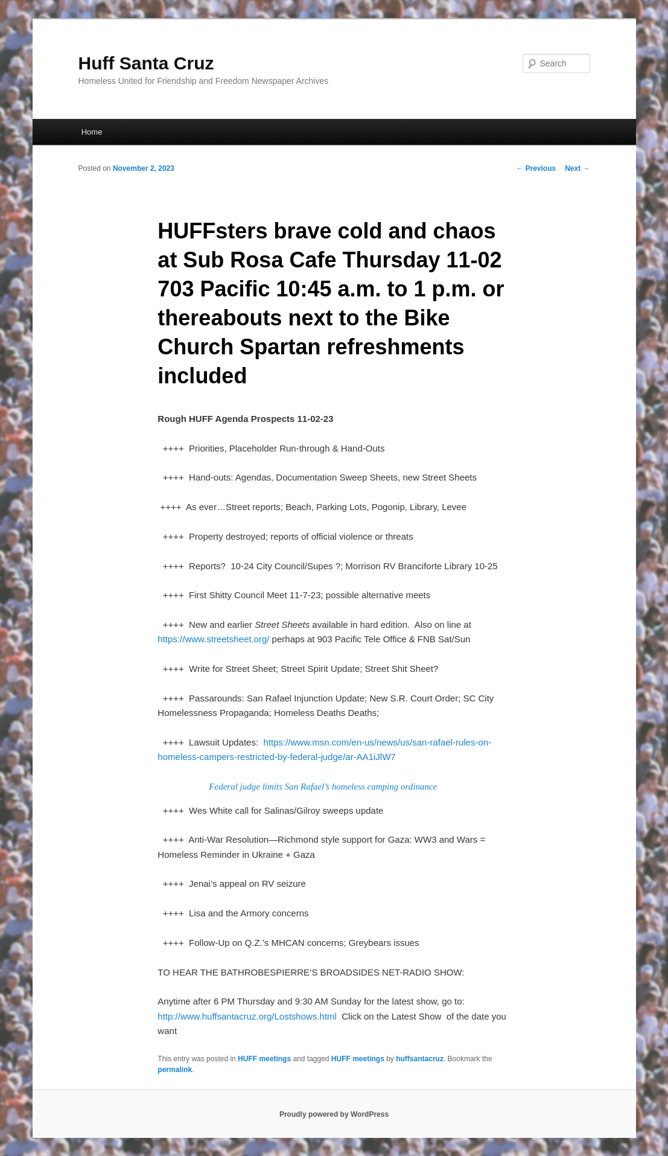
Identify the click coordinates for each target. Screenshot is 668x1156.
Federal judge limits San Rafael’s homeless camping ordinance (323, 786)
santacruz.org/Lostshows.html (276, 1016)
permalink (174, 1069)
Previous (536, 168)
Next (577, 168)
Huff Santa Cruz (146, 63)
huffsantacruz (420, 1059)
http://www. (179, 1016)
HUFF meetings (264, 1059)
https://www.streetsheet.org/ (213, 639)
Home (92, 131)
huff (209, 1016)
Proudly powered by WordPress (334, 1114)
